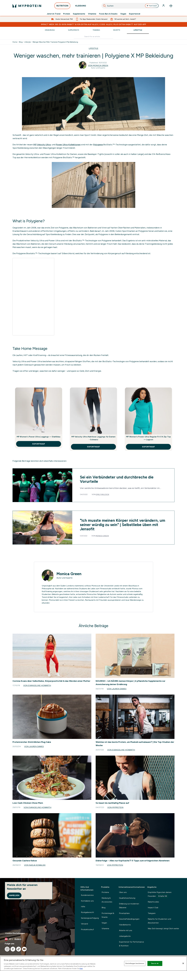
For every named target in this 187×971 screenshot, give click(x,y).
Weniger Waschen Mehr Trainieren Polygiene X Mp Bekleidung (55, 42)
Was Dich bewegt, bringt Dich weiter (163, 928)
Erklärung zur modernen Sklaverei (129, 906)
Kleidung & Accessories (107, 900)
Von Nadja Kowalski (35, 865)
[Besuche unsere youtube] (24, 949)
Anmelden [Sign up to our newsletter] (14, 895)
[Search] (104, 6)
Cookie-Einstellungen (15, 933)
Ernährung (50, 30)
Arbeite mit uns (125, 930)
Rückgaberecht (87, 912)
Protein (66, 14)
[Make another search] (93, 37)
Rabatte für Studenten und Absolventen (159, 921)
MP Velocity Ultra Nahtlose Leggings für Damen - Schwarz (93, 438)
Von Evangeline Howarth (37, 685)
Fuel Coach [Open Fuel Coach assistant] (152, 6)
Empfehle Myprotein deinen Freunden (159, 894)
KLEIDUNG (80, 6)
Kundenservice (87, 895)
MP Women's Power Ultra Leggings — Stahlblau (38, 437)
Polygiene (98, 144)
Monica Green (102, 536)
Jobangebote (125, 936)
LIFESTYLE (93, 48)
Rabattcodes (153, 902)
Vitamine (92, 14)
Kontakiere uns (87, 901)
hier (81, 968)
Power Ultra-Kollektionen (68, 144)
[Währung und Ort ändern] (37, 939)
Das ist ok (154, 963)
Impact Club (153, 907)
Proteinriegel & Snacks (108, 915)
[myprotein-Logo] (27, 5)
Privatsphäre (124, 913)
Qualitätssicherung (127, 898)
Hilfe (83, 906)
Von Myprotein (115, 807)
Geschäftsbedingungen (129, 919)
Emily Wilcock (102, 494)
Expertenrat (134, 14)
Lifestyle (138, 30)
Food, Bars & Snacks (108, 14)
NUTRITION (62, 6)
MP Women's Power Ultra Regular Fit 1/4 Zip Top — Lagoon (148, 438)
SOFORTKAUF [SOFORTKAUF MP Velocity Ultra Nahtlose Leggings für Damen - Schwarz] (93, 447)
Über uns (123, 892)
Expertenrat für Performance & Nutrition (131, 944)
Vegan (123, 14)
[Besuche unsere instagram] (7, 949)
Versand (84, 924)
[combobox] (130, 6)
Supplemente (79, 14)
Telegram (152, 913)
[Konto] (163, 5)
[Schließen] (183, 963)
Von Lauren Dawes (116, 689)
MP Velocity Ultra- (42, 144)
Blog (21, 42)
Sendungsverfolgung (90, 918)
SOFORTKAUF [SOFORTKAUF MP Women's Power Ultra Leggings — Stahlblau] (38, 444)
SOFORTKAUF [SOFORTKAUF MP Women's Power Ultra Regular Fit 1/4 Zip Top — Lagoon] (148, 447)
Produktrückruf (87, 929)
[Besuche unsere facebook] (12, 949)
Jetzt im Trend (53, 14)
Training (96, 30)
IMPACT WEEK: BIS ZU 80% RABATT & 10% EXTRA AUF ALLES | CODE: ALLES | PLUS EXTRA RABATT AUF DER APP (93, 24)
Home (15, 42)
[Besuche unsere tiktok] (18, 949)
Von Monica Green (98, 65)
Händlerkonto (125, 925)
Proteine (105, 892)
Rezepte (116, 30)
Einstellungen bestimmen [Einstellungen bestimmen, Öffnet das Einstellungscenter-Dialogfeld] (134, 963)
